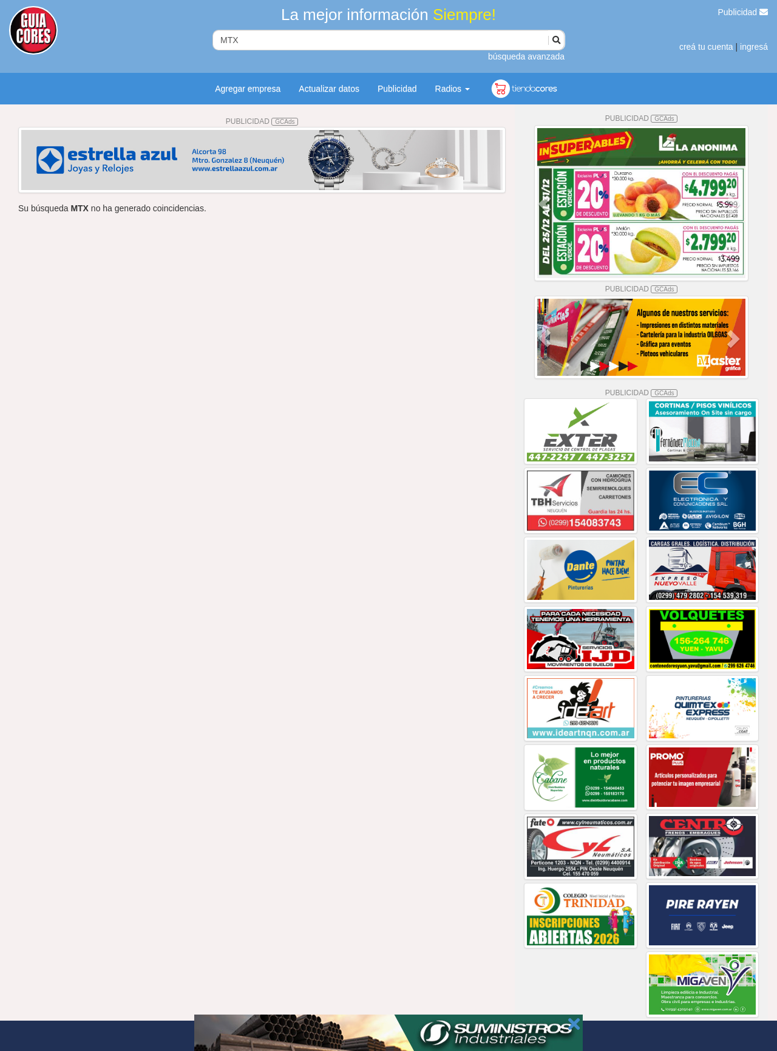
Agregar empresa (247, 89)
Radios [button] (452, 89)
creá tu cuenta (706, 47)
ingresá (754, 47)
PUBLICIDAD (262, 121)
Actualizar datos (329, 89)
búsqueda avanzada (526, 56)
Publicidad (743, 12)
